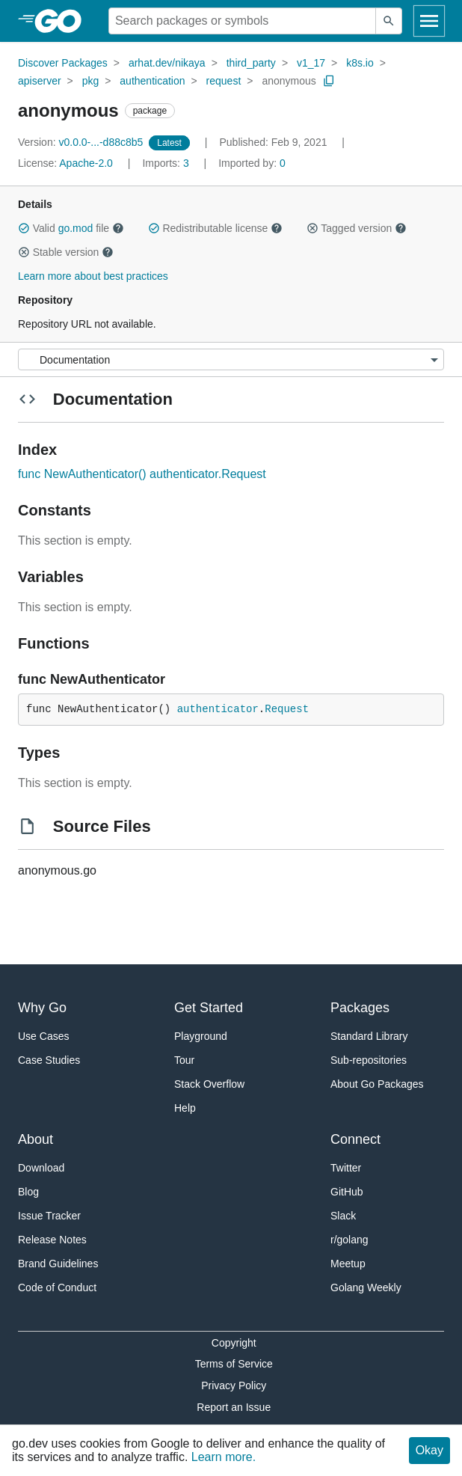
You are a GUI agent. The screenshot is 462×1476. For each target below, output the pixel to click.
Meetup (348, 1264)
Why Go (42, 1007)
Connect (355, 1139)
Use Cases (43, 1036)
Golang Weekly (365, 1287)
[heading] (63, 21)
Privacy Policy (233, 1385)
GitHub (346, 1192)
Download (41, 1168)
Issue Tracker (49, 1216)
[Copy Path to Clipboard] (329, 81)
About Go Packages (377, 1084)
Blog (28, 1192)
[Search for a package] (242, 20)
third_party (251, 63)
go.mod (75, 228)
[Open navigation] (429, 21)
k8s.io (360, 63)
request (223, 81)
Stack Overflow (209, 1084)
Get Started (208, 1007)
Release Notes (52, 1240)
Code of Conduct (57, 1287)
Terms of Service (234, 1364)
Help (185, 1108)
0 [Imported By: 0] (252, 163)
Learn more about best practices (93, 276)
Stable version (66, 252)
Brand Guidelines (58, 1264)
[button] (24, 228)
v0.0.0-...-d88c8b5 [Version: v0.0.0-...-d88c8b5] (82, 142)
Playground (200, 1036)
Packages (359, 1007)
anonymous (288, 81)
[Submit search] (388, 20)
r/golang (349, 1240)
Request (287, 709)
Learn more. (223, 1457)
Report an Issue (234, 1407)
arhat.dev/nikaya (167, 63)
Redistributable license (215, 228)
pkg (90, 81)
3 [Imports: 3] (166, 163)
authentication (152, 81)
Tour (184, 1060)
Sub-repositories (368, 1060)
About (35, 1139)
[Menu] (231, 359)
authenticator (218, 709)
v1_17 (311, 63)
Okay (429, 1450)
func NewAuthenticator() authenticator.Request (142, 474)
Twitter (345, 1168)
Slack (343, 1216)
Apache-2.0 (86, 163)
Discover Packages (63, 63)
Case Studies (49, 1060)
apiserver (39, 81)
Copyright (234, 1343)
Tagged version (357, 228)
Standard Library (369, 1036)
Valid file (71, 228)
